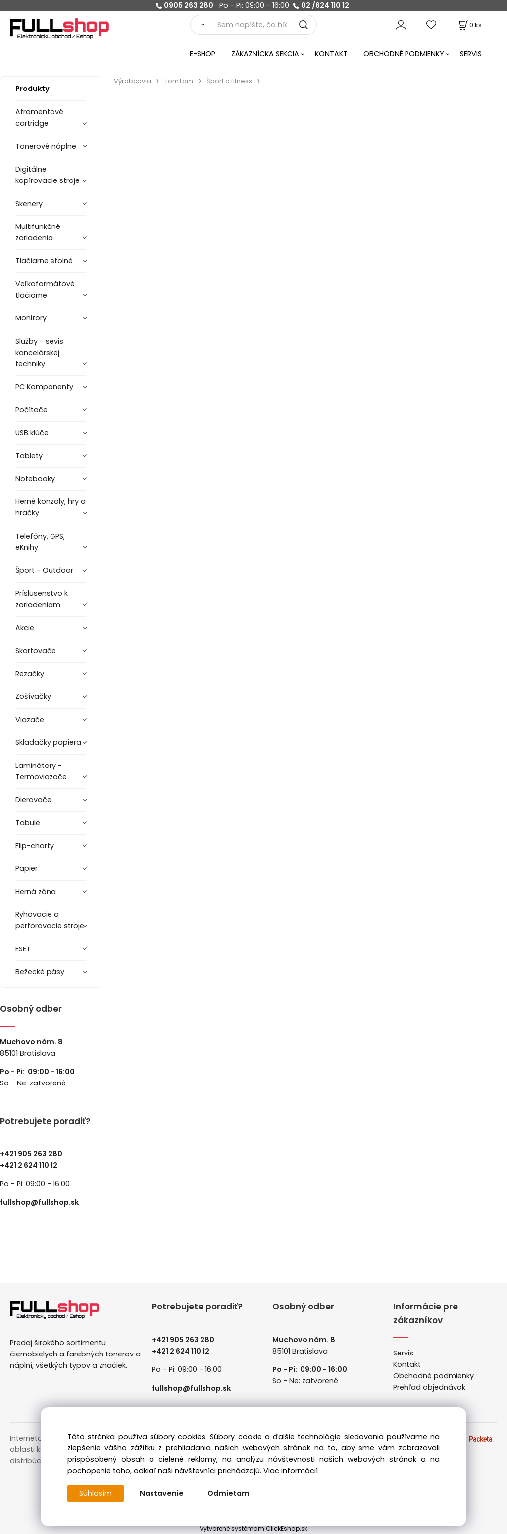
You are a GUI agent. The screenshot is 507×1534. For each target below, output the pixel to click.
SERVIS (471, 54)
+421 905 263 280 (31, 1154)
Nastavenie (162, 1493)
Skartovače (35, 651)
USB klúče (32, 433)
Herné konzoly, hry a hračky (50, 507)
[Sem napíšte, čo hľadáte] (264, 25)
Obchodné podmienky (433, 1376)
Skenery (29, 204)
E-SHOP (202, 54)
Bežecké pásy (39, 972)
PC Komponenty (44, 387)
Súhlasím (95, 1493)
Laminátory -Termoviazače (41, 771)
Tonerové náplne (45, 146)
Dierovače (33, 800)
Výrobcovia (132, 81)
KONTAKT (331, 54)
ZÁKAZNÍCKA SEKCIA (265, 54)
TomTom (178, 81)
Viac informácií (290, 1471)
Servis (403, 1353)
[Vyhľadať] (200, 25)
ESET (23, 949)
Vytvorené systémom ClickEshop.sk (253, 1528)
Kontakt (407, 1364)
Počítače (31, 410)
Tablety (29, 456)
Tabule (27, 823)
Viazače (29, 719)
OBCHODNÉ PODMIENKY (403, 54)
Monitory (31, 318)
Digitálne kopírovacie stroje (47, 174)
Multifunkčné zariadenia (37, 232)
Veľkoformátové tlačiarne (45, 289)
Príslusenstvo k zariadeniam (41, 599)
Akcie (24, 627)
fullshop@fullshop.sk (39, 1202)
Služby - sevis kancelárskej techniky (39, 352)
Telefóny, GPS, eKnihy (40, 541)
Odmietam (228, 1493)
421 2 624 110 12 (30, 1165)
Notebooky (35, 479)
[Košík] (469, 25)
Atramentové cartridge (39, 117)
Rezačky (29, 673)
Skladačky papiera (48, 742)
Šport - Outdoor (44, 570)
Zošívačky (33, 696)
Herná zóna (35, 892)
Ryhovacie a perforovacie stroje (49, 920)
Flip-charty (34, 846)
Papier (26, 868)
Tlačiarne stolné (44, 261)
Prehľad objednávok (429, 1387)
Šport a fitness (229, 81)
